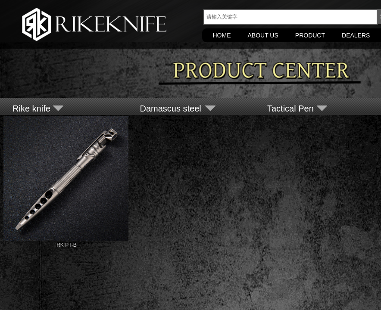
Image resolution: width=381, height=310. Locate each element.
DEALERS (356, 35)
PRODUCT (310, 35)
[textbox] (290, 17)
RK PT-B (66, 245)
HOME (222, 35)
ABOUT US (263, 35)
